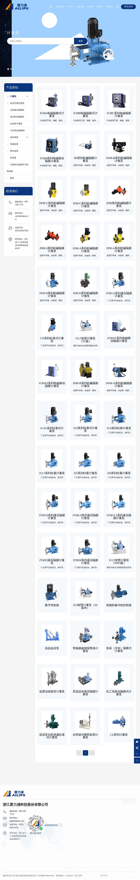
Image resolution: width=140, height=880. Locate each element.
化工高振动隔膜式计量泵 (119, 693)
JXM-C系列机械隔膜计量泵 (85, 205)
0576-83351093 (21, 231)
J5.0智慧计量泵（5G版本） (85, 606)
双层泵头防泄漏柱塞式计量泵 (52, 736)
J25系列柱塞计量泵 (85, 473)
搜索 (81, 41)
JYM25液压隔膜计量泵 (52, 562)
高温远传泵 (52, 648)
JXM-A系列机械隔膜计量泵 (85, 250)
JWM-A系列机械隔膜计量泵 (119, 385)
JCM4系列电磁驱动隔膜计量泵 (52, 160)
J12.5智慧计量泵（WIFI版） (119, 562)
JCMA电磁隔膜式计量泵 (52, 115)
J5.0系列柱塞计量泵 (119, 428)
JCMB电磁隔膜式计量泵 (85, 115)
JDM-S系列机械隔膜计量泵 (51, 250)
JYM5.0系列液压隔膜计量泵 (85, 517)
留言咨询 (128, 6)
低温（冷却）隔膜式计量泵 (119, 650)
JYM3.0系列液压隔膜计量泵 (52, 517)
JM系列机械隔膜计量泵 (85, 159)
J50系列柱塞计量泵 (119, 473)
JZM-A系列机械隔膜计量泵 (119, 250)
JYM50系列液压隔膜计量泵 (85, 562)
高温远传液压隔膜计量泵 (85, 693)
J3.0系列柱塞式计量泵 (85, 429)
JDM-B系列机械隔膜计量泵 (85, 385)
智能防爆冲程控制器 (119, 605)
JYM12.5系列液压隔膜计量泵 (119, 517)
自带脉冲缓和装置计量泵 (85, 736)
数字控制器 (52, 605)
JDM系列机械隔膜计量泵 (119, 205)
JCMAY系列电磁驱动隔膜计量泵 (119, 340)
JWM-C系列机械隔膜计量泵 (52, 205)
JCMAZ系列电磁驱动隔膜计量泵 (52, 385)
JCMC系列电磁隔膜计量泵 (119, 115)
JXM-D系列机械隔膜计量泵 (52, 295)
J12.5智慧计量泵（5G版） (85, 340)
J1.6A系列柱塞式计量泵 (52, 430)
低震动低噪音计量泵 (52, 691)
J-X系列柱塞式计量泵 (52, 340)
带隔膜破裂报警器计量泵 (85, 650)
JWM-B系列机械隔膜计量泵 (119, 159)
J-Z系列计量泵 (119, 734)
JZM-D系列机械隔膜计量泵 (85, 295)
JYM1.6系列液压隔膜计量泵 (119, 295)
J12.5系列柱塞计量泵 (52, 473)
